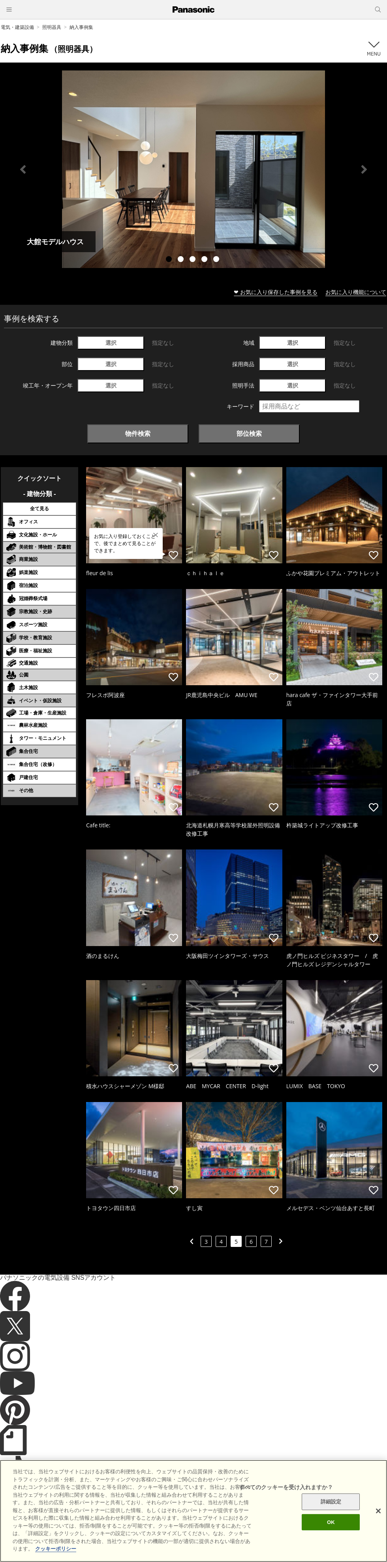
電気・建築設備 (17, 27)
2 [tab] (182, 260)
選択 (110, 342)
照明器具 (51, 27)
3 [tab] (193, 260)
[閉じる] (378, 1521)
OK (331, 1532)
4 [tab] (205, 260)
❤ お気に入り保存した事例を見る (275, 292)
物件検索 (137, 433)
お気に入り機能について (355, 292)
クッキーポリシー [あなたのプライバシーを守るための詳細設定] (55, 1559)
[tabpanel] (193, 169)
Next (364, 169)
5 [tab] (217, 260)
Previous (23, 169)
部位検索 (249, 433)
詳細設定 (331, 1511)
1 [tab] (170, 260)
